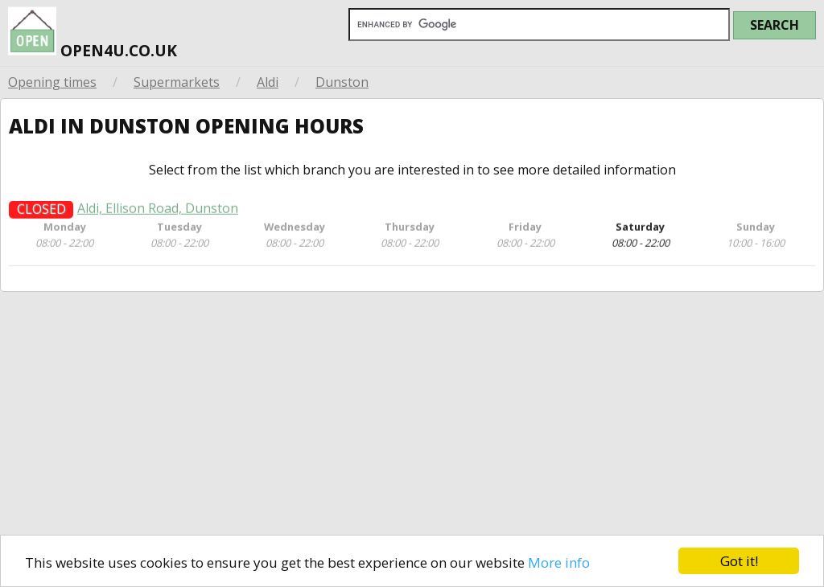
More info (559, 562)
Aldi (267, 82)
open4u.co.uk (92, 30)
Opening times (52, 82)
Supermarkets (177, 82)
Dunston (342, 82)
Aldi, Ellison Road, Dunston (157, 213)
